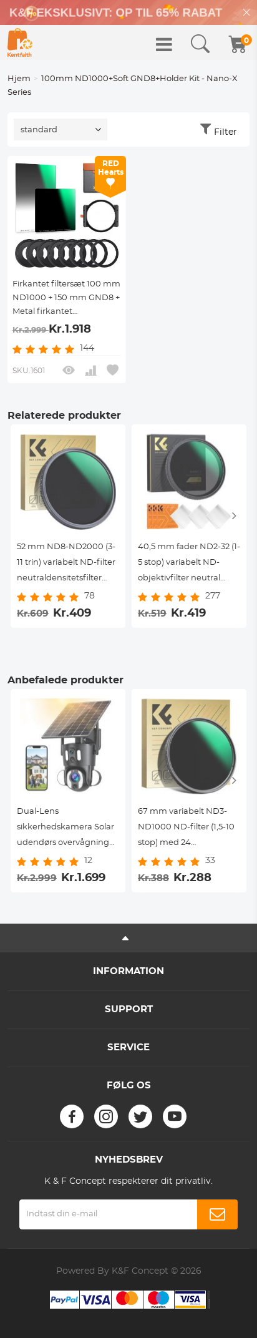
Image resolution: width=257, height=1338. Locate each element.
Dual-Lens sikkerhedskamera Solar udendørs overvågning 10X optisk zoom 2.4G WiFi (65, 829)
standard (39, 130)
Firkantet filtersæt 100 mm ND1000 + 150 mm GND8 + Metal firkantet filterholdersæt (66, 299)
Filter (225, 132)
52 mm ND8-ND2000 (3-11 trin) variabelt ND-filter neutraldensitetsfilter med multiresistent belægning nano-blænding (66, 564)
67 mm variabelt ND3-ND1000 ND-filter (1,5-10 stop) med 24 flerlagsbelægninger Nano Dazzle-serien (186, 829)
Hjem (19, 79)
